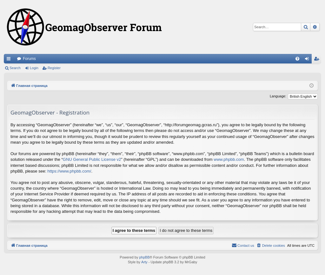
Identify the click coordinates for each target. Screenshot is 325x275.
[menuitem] (297, 58)
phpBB (144, 257)
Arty (144, 262)
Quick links (9, 59)
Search (15, 68)
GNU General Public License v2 (92, 159)
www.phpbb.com (229, 159)
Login (34, 68)
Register (54, 68)
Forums (29, 58)
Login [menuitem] (308, 59)
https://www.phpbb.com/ (69, 171)
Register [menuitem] (318, 59)
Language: (278, 96)
